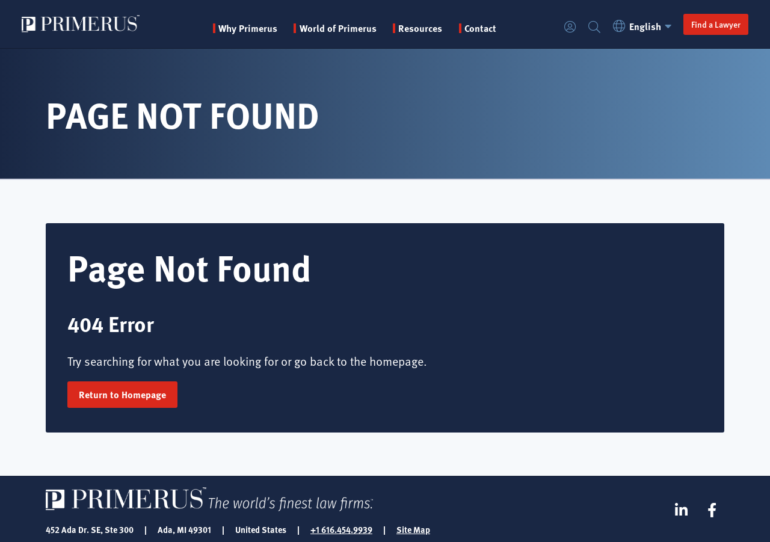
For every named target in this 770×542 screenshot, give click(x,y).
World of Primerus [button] (338, 28)
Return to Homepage (122, 394)
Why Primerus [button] (247, 28)
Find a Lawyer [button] (716, 24)
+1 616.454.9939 (341, 529)
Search (594, 27)
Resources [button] (420, 28)
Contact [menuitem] (480, 28)
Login (570, 27)
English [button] (644, 26)
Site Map (413, 529)
